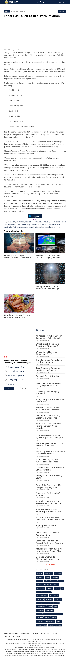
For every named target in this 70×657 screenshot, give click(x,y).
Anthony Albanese (20, 227)
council (57, 588)
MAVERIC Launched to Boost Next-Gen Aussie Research (48, 408)
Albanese (44, 227)
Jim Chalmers (54, 227)
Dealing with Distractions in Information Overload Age (47, 287)
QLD (61, 614)
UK (62, 588)
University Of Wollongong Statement (47, 392)
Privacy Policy (25, 633)
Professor (60, 581)
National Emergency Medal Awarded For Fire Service (48, 460)
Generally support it (16, 371)
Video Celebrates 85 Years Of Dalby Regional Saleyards (49, 384)
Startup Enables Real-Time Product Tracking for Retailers (49, 542)
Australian (55, 577)
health (12, 222)
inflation (35, 224)
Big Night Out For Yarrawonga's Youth (50, 476)
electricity (26, 224)
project (50, 606)
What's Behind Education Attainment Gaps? (47, 353)
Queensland (41, 588)
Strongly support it (16, 367)
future (47, 618)
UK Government (52, 614)
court (45, 625)
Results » (25, 389)
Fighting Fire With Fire (46, 525)
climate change (49, 621)
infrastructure (54, 595)
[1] (13, 651)
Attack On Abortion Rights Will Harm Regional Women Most (49, 550)
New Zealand (41, 614)
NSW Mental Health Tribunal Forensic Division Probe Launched (49, 425)
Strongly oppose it (15, 380)
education (29, 222)
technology (58, 599)
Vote (9, 389)
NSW (46, 581)
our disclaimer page (58, 655)
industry (39, 603)
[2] (14, 651)
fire (36, 222)
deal (18, 224)
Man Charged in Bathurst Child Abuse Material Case (49, 444)
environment (47, 584)
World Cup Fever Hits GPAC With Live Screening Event (50, 452)
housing (47, 222)
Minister (56, 584)
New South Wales (42, 595)
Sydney (54, 618)
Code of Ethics (45, 633)
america (59, 621)
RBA (40, 222)
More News (50, 564)
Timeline (40, 330)
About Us (7, 636)
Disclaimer (35, 633)
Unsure (11, 384)
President (40, 621)
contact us (45, 655)
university (58, 573)
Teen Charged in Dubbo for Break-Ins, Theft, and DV (48, 369)
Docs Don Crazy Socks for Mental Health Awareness (47, 558)
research (39, 581)
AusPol (43, 224)
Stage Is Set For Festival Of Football (48, 494)
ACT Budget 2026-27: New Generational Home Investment (50, 518)
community (40, 577)
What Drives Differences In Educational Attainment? (47, 345)
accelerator (34, 227)
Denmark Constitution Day (48, 376)
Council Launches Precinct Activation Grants (47, 533)
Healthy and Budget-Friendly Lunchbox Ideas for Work (17, 316)
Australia (20, 222)
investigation (48, 603)
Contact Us (56, 633)
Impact (39, 625)
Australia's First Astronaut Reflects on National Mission (48, 502)
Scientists (40, 618)
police (48, 577)
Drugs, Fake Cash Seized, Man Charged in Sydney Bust (49, 486)
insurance (56, 222)
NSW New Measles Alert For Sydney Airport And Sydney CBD (50, 436)
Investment (40, 599)
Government (10, 224)
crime (56, 606)
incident (58, 625)
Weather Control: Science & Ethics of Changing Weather (47, 256)
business (49, 588)
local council (48, 592)
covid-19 (39, 592)
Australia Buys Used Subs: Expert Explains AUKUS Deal (48, 510)
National (7, 11)
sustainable (49, 610)
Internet (51, 625)
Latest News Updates (11, 633)
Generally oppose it (16, 375)
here (23, 211)
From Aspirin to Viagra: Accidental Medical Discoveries (18, 256)
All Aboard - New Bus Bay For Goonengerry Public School (49, 337)
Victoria (52, 581)
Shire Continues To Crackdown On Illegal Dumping (49, 361)
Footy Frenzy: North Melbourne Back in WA (50, 400)
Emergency (40, 610)
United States (41, 606)
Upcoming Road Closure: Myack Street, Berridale (50, 468)
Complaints (16, 636)
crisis (63, 222)
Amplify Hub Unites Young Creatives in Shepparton (48, 416)
